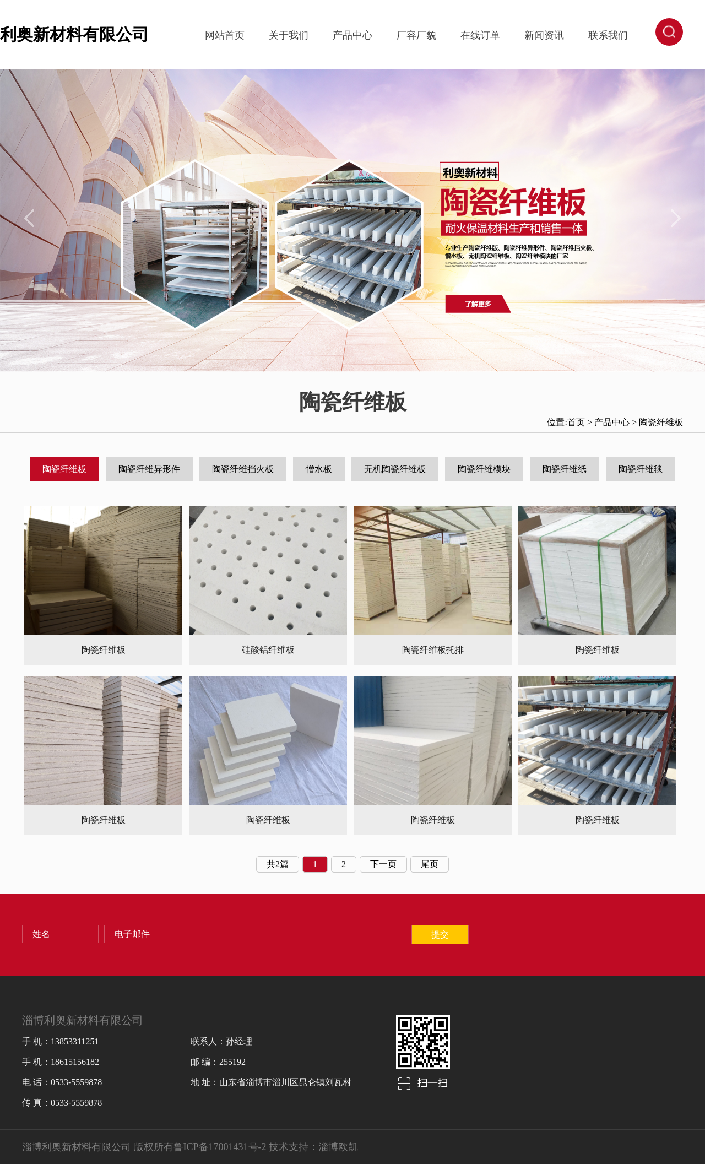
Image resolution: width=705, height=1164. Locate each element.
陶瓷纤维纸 (565, 469)
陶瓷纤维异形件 (149, 469)
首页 (576, 422)
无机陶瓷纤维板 (395, 469)
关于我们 (288, 35)
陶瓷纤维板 (661, 422)
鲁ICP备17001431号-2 (220, 1146)
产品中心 (352, 35)
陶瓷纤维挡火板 (243, 469)
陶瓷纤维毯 (641, 469)
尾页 (429, 864)
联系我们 (608, 35)
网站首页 (225, 35)
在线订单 (480, 35)
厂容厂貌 (416, 35)
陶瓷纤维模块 (484, 469)
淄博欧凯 (338, 1146)
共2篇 (278, 864)
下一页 (383, 864)
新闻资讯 (544, 35)
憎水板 (319, 469)
